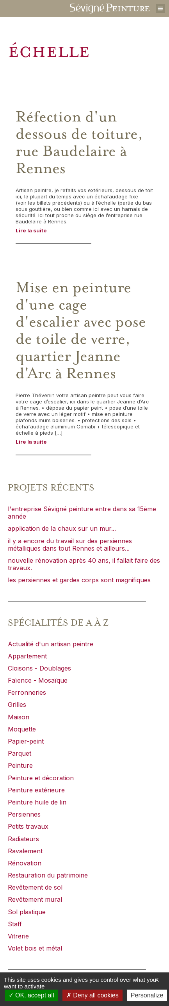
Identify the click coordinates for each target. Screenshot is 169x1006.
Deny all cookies (92, 995)
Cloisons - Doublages (39, 668)
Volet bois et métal (35, 948)
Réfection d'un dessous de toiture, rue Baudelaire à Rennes (79, 143)
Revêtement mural (35, 899)
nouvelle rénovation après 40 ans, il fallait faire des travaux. (84, 564)
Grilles (17, 704)
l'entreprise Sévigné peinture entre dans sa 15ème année (82, 512)
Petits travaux (28, 826)
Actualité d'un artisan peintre (50, 644)
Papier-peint (26, 741)
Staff (15, 924)
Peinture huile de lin (37, 802)
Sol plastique (27, 912)
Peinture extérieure (36, 790)
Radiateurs (23, 839)
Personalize (147, 995)
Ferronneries (27, 692)
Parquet (19, 753)
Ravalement (25, 851)
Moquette (22, 729)
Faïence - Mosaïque (38, 680)
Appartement (27, 656)
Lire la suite (31, 230)
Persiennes (24, 814)
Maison (18, 717)
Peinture (20, 765)
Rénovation (24, 863)
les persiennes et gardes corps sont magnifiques (79, 580)
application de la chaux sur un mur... (62, 528)
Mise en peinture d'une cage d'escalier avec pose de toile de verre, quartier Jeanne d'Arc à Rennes (81, 330)
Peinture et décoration (41, 778)
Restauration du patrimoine (48, 875)
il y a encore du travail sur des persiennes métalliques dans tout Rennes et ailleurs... (70, 544)
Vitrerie (18, 936)
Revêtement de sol (35, 887)
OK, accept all (31, 995)
